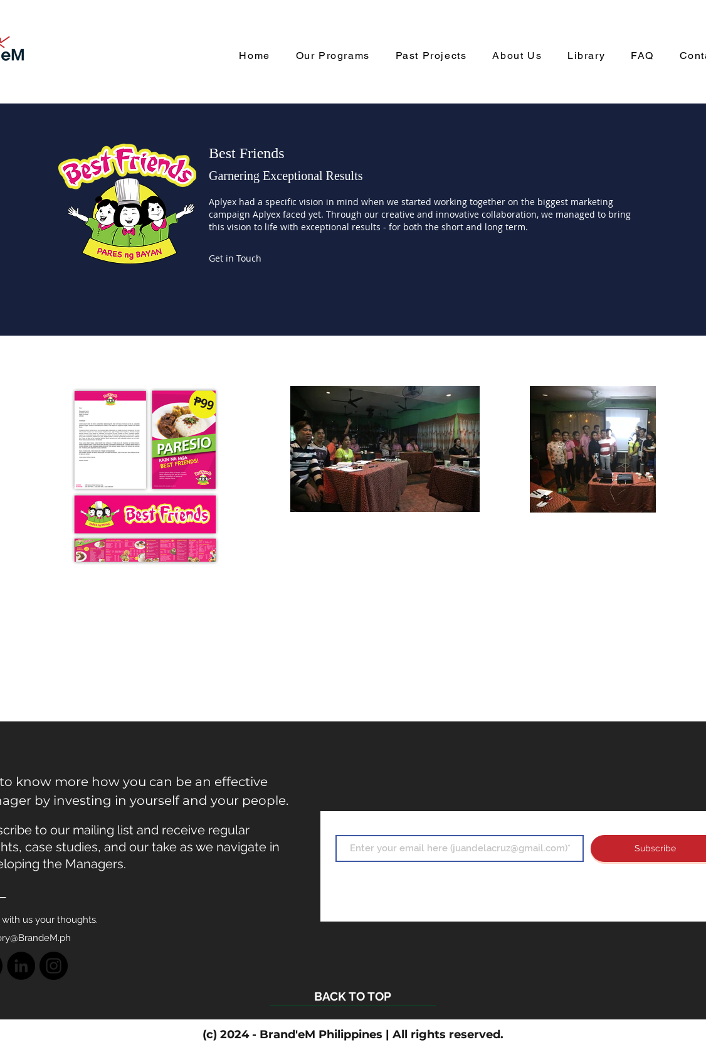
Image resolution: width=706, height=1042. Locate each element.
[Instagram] (54, 966)
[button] (234, 258)
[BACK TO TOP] (353, 996)
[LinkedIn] (21, 966)
